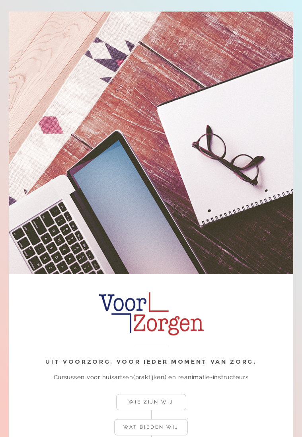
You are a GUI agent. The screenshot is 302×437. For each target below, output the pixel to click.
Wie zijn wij (151, 402)
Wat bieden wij (150, 427)
